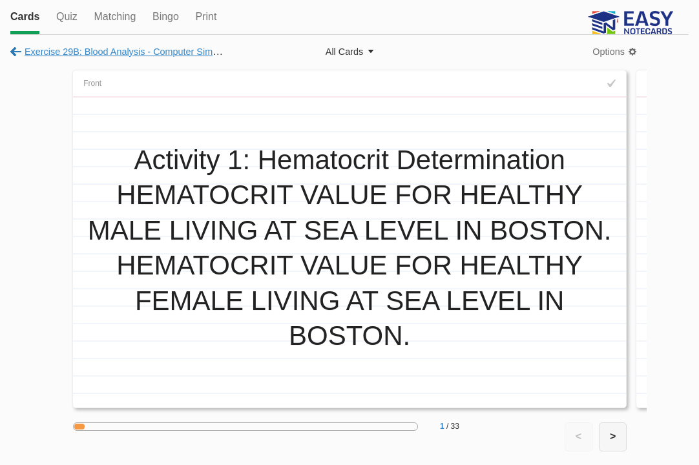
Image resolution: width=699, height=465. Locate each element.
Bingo (165, 16)
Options (608, 51)
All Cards (344, 51)
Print (205, 16)
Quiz (67, 16)
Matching (115, 16)
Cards (24, 16)
